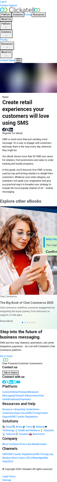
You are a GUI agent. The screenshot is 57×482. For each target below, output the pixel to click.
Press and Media (29, 444)
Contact (43, 444)
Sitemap (6, 480)
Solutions (6, 34)
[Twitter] (7, 381)
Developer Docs (18, 413)
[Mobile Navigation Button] (18, 60)
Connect (6, 392)
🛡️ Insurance (22, 434)
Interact (15, 392)
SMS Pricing (33, 413)
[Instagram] (15, 381)
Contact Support (8, 5)
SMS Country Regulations (24, 416)
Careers (16, 444)
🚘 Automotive (37, 434)
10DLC (28, 457)
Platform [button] (5, 14)
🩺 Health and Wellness (27, 430)
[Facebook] (4, 381)
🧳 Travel (27, 426)
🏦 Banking (38, 426)
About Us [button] (6, 19)
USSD (10, 461)
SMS (4, 454)
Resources (7, 45)
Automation (33, 395)
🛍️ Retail (7, 426)
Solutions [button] (18, 14)
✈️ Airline (17, 426)
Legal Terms (9, 476)
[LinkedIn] (11, 381)
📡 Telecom (8, 434)
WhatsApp (37, 457)
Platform (5, 25)
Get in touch (6, 356)
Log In (3, 1)
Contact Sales (7, 60)
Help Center (26, 409)
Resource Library (11, 409)
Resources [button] (38, 14)
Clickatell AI (20, 395)
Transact (23, 392)
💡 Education (47, 430)
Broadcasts (14, 399)
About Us (6, 54)
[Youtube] (18, 381)
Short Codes (18, 457)
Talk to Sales (10, 372)
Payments (25, 399)
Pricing (28, 14)
